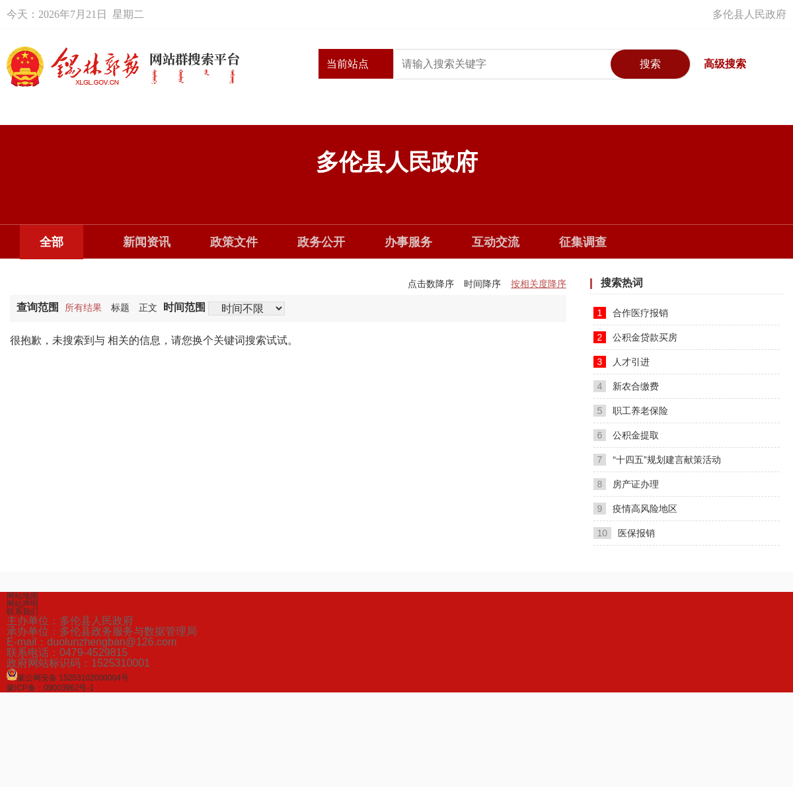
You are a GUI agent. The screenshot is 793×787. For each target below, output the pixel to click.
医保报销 (624, 533)
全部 (51, 242)
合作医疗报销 (631, 313)
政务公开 (321, 242)
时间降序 (482, 283)
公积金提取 (626, 435)
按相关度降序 (538, 283)
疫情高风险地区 (635, 508)
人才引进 (621, 361)
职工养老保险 (631, 410)
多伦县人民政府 (749, 14)
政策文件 (234, 242)
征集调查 (583, 242)
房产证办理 (626, 484)
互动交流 (495, 242)
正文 (148, 307)
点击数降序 (431, 283)
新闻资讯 (146, 242)
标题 (120, 307)
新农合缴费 (626, 386)
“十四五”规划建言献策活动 (657, 459)
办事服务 (408, 242)
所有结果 (83, 307)
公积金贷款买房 (635, 337)
